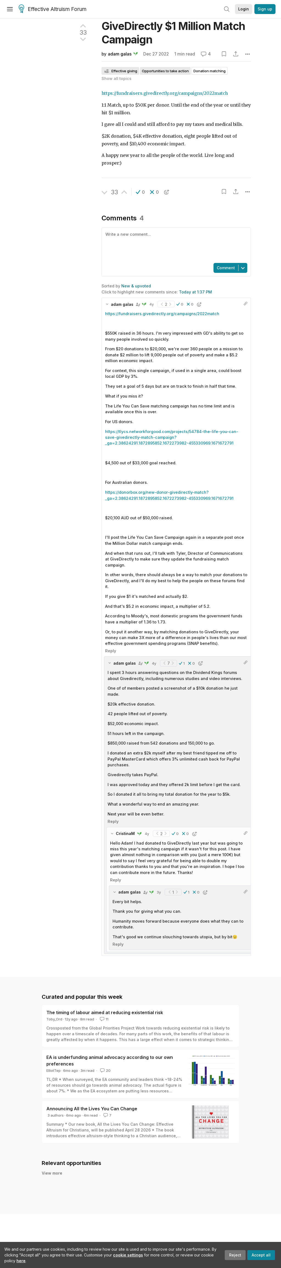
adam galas (120, 54)
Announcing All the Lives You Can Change (91, 1108)
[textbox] (175, 245)
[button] (140, 192)
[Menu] (9, 9)
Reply (110, 650)
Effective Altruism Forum (52, 9)
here (21, 1260)
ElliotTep (53, 1070)
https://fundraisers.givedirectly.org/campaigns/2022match (165, 93)
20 (105, 1070)
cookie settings (128, 1255)
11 (103, 1019)
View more (52, 1173)
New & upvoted (136, 286)
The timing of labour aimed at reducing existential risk (104, 1012)
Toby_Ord (54, 1019)
